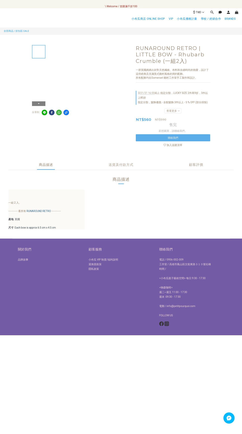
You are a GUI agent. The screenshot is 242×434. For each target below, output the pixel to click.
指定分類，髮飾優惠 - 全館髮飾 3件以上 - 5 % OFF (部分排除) (173, 102)
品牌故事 (23, 259)
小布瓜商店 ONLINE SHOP (148, 18)
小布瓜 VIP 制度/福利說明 (103, 259)
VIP (171, 18)
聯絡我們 (173, 137)
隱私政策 (94, 268)
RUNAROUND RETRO (39, 211)
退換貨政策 (95, 264)
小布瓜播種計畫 (187, 18)
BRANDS (230, 18)
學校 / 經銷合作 (211, 18)
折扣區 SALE (22, 31)
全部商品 (8, 31)
